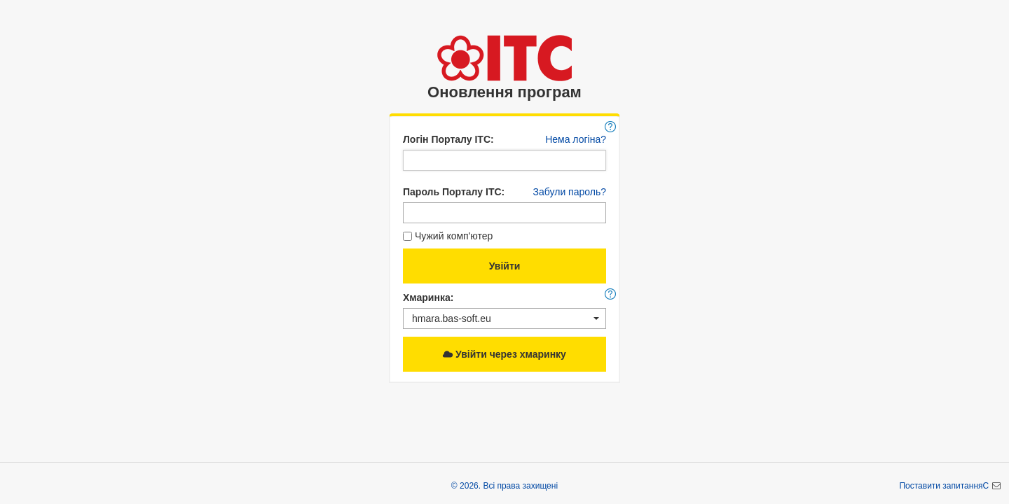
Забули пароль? (569, 191)
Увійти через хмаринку (504, 354)
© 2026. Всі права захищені (504, 486)
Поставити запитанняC (945, 486)
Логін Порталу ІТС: (448, 139)
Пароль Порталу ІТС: (453, 191)
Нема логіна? (575, 139)
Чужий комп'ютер (448, 235)
